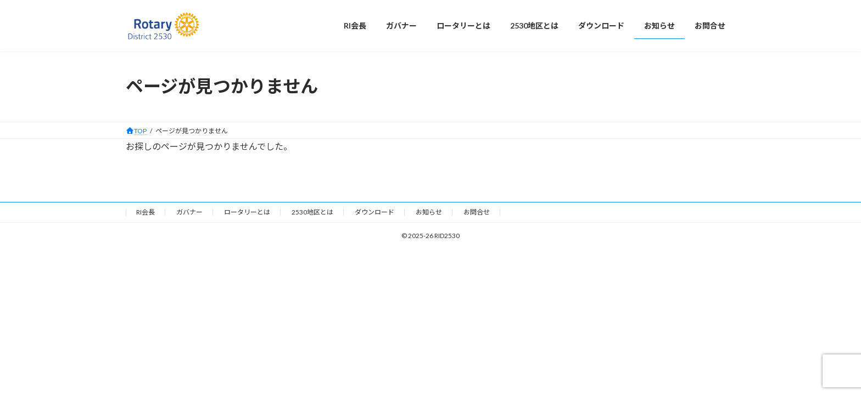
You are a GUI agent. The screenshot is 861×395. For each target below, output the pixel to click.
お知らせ (429, 212)
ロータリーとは (247, 212)
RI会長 (145, 212)
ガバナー (189, 212)
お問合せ (476, 212)
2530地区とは (312, 212)
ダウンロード (374, 212)
